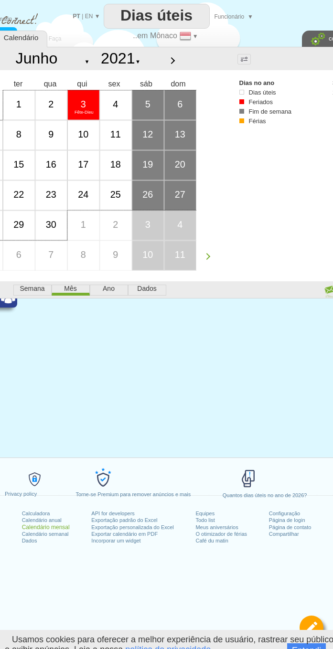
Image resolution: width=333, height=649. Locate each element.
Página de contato (290, 527)
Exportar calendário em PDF (124, 534)
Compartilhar (284, 534)
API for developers (113, 513)
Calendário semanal (45, 534)
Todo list (205, 520)
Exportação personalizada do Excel (132, 527)
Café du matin (211, 540)
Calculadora (36, 513)
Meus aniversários (216, 527)
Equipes (205, 513)
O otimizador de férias (221, 534)
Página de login (287, 520)
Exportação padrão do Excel (124, 520)
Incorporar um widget (115, 540)
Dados (29, 540)
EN (89, 16)
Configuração (284, 513)
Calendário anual (42, 520)
